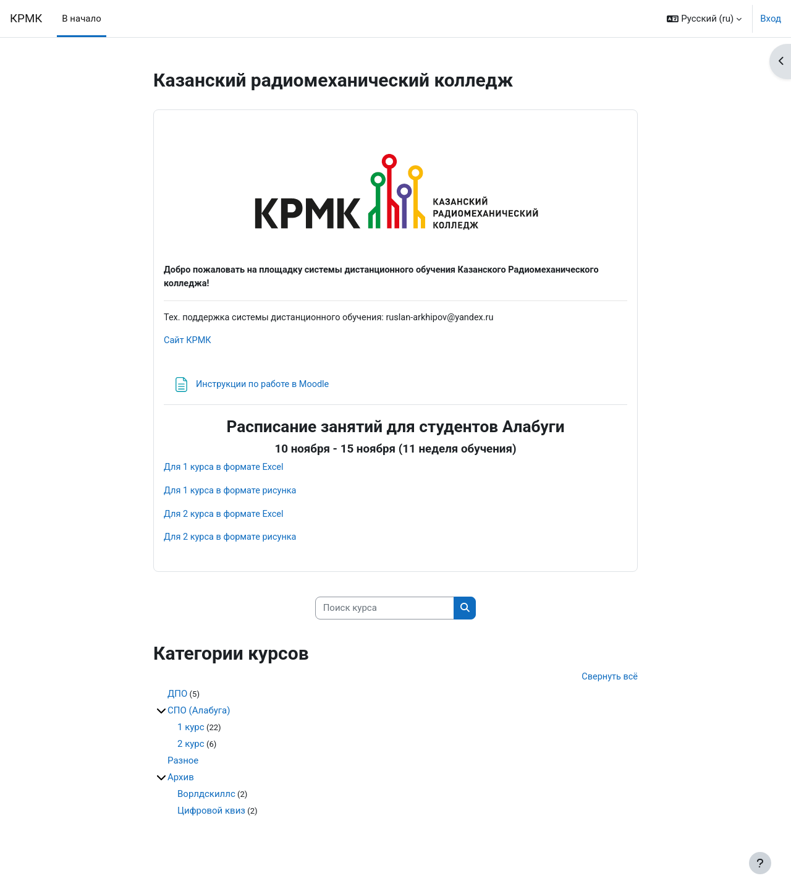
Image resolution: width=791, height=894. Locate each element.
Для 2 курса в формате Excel (225, 516)
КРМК (26, 18)
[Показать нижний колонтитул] (760, 863)
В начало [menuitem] (81, 18)
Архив (180, 782)
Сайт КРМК (188, 342)
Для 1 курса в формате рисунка (232, 493)
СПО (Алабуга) (198, 715)
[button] (704, 18)
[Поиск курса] (384, 611)
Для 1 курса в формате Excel (225, 469)
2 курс (191, 748)
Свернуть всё (609, 681)
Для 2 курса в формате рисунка (232, 541)
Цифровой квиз (211, 815)
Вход (770, 18)
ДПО (177, 698)
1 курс (191, 732)
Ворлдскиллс (206, 798)
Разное (182, 765)
